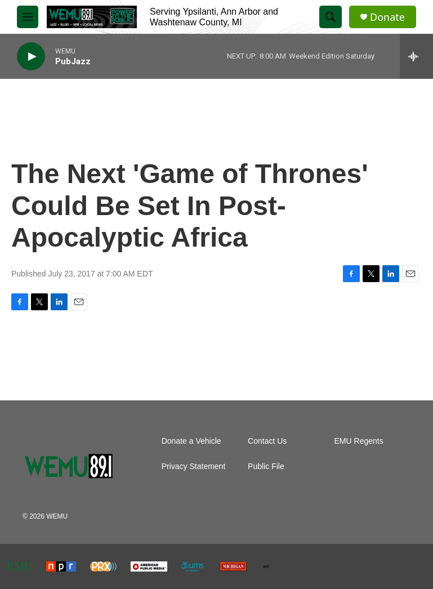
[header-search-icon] (330, 17)
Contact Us (267, 441)
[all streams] (416, 56)
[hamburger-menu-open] (27, 17)
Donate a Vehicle (191, 441)
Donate (387, 17)
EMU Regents (358, 441)
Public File (266, 466)
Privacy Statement (194, 466)
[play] (31, 56)
